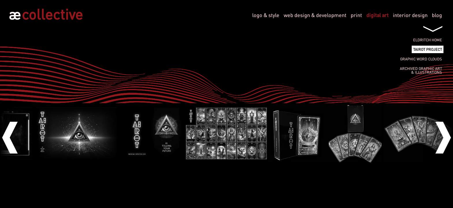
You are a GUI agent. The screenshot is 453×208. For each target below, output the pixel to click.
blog (437, 15)
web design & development (315, 15)
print (356, 15)
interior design (410, 15)
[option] (226, 133)
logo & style (265, 15)
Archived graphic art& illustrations (421, 70)
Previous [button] (14, 133)
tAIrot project (427, 49)
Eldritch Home (427, 40)
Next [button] (438, 133)
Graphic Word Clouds (421, 59)
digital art (377, 15)
